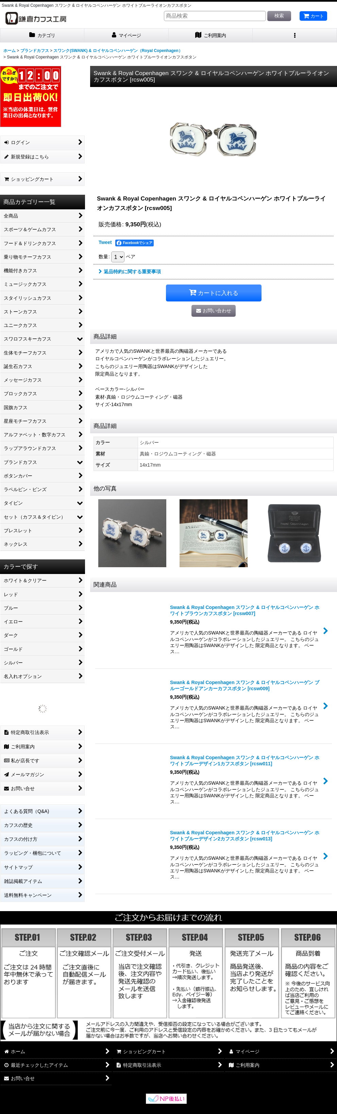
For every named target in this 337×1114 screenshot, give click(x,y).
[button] (295, 35)
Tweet (105, 242)
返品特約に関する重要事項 (130, 271)
